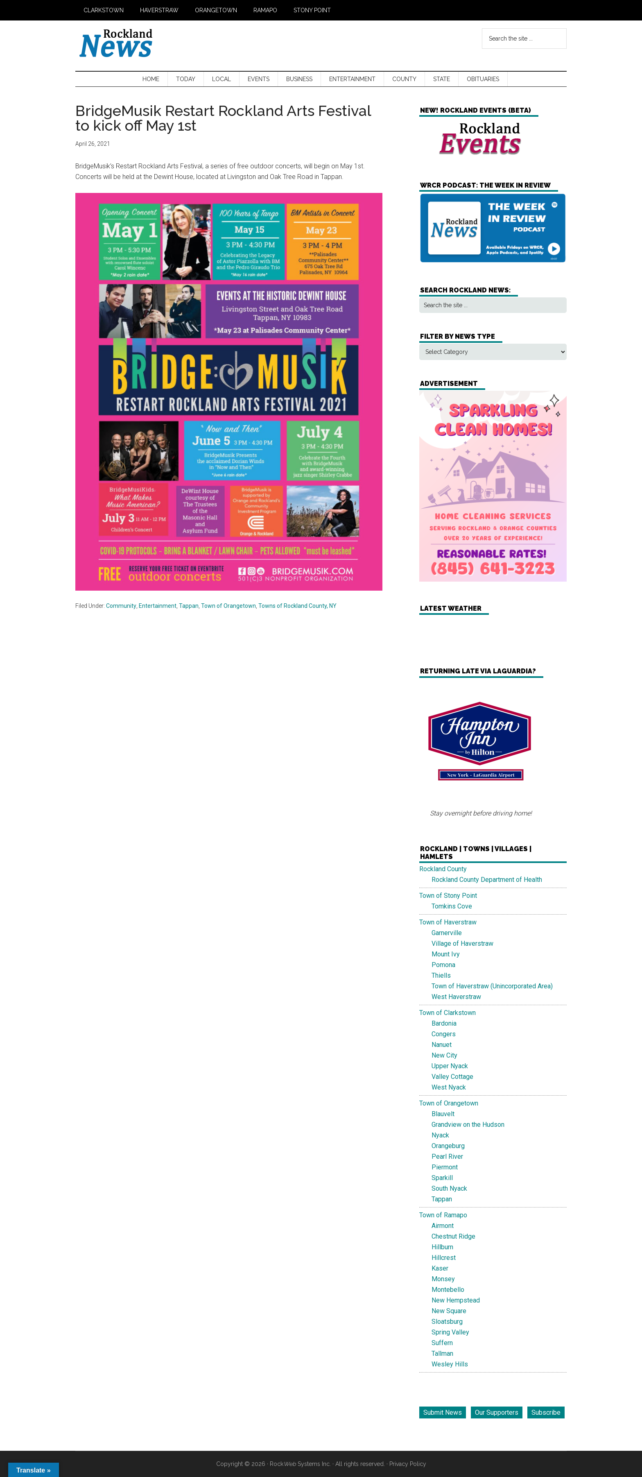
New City (444, 1055)
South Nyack (449, 1188)
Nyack (440, 1135)
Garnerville (447, 933)
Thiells (441, 975)
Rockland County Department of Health (487, 879)
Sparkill (442, 1178)
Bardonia (444, 1023)
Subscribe (546, 1412)
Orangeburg (448, 1146)
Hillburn (442, 1247)
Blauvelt (443, 1114)
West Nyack (449, 1087)
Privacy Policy (407, 1464)
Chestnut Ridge (453, 1236)
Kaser (440, 1268)
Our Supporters (496, 1412)
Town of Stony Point (448, 895)
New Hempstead (456, 1300)
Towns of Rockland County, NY (297, 606)
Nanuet (442, 1045)
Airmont (443, 1226)
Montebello (448, 1290)
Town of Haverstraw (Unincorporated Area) (492, 986)
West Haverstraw (456, 997)
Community (121, 606)
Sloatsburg (447, 1321)
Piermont (445, 1167)
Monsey (443, 1279)
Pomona (443, 965)
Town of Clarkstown (447, 1013)
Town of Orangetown (228, 606)
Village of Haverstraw (462, 943)
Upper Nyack (450, 1066)
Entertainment (157, 606)
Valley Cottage (452, 1077)
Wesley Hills (450, 1364)
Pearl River (447, 1156)
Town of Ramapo (443, 1215)
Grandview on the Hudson (468, 1124)
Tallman (442, 1353)
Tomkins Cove (452, 906)
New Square (449, 1311)
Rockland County (443, 869)
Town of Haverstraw (448, 922)
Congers (444, 1034)
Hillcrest (444, 1258)
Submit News (442, 1412)
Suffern (442, 1343)
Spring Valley (450, 1332)
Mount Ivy (446, 954)
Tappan (189, 606)
